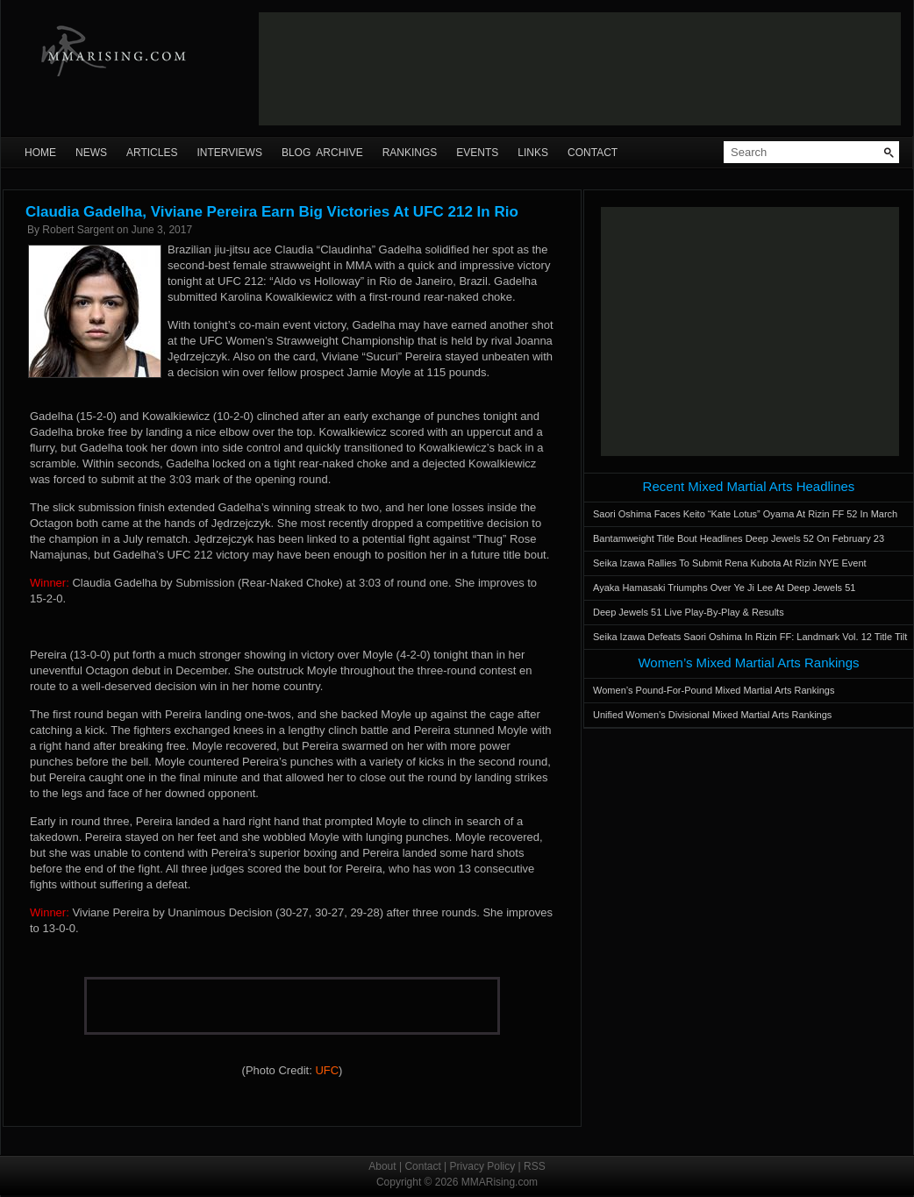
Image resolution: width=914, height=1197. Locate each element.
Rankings (410, 152)
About (382, 1166)
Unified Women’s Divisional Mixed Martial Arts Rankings (712, 714)
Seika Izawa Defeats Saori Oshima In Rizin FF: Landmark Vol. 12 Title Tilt (750, 636)
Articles (151, 152)
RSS (535, 1166)
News (91, 152)
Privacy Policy (483, 1166)
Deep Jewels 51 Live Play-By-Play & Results (688, 612)
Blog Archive (322, 152)
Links (533, 152)
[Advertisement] (322, 69)
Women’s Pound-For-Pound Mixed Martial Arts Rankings (713, 690)
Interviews (228, 152)
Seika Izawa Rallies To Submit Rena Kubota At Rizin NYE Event (730, 563)
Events (477, 152)
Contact (593, 152)
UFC (327, 1070)
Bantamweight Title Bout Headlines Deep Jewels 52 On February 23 (738, 538)
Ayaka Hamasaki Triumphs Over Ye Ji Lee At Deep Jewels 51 (724, 587)
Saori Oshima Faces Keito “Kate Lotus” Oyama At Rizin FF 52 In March (745, 514)
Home (40, 152)
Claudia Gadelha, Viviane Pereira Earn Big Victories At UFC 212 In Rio (271, 211)
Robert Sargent (77, 230)
